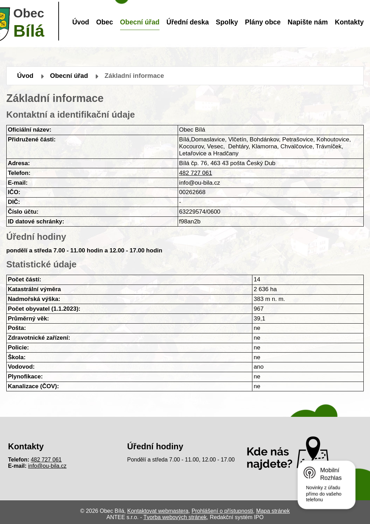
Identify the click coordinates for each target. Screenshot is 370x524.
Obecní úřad (140, 22)
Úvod (80, 22)
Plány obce (263, 22)
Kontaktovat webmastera (157, 511)
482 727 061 (195, 173)
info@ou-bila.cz (47, 466)
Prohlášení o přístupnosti (222, 511)
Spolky (227, 22)
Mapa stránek (273, 511)
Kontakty (349, 22)
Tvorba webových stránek (175, 517)
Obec (104, 22)
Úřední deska (187, 22)
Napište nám (308, 22)
